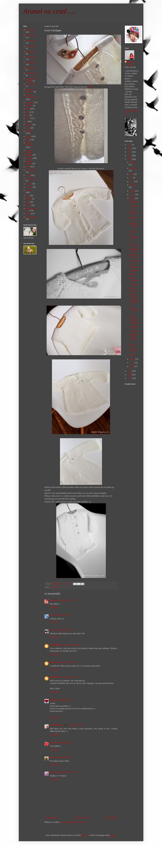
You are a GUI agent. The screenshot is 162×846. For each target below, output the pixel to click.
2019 (130, 145)
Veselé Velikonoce (134, 310)
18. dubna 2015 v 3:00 (64, 743)
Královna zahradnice (133, 225)
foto (27, 115)
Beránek (132, 355)
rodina (28, 175)
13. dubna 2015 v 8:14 (63, 630)
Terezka (29, 199)
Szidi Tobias (133, 270)
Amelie (53, 743)
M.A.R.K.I (54, 772)
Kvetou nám (133, 261)
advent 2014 (30, 35)
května (132, 195)
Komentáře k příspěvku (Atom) (72, 822)
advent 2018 (30, 46)
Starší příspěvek (111, 818)
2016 (130, 156)
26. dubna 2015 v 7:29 (67, 772)
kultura (28, 136)
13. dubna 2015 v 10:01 (72, 645)
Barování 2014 (31, 62)
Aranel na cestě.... (57, 725)
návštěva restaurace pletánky (29, 152)
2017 (130, 152)
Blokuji (132, 274)
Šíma (28, 196)
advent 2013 (30, 30)
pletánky (57, 587)
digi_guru (85, 835)
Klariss (53, 600)
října (132, 174)
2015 (130, 159)
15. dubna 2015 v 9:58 (75, 725)
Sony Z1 (29, 187)
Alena (52, 757)
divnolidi (29, 106)
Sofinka (29, 184)
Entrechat (132, 232)
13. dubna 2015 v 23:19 (69, 677)
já (26, 121)
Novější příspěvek (51, 818)
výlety (28, 214)
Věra (52, 630)
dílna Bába (30, 102)
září (131, 178)
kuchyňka (29, 131)
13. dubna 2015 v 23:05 (67, 662)
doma (28, 109)
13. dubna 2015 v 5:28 (64, 600)
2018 (130, 148)
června (132, 191)
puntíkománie (31, 170)
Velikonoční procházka (133, 302)
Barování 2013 (31, 57)
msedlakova (54, 677)
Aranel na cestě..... (49, 11)
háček (28, 118)
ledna (132, 366)
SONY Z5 (29, 190)
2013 (130, 375)
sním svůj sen (31, 178)
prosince (133, 162)
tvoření (28, 205)
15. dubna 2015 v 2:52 (65, 700)
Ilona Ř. (53, 700)
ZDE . (90, 87)
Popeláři (132, 345)
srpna (132, 181)
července (133, 185)
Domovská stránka (82, 818)
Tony (28, 202)
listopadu (133, 168)
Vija (51, 615)
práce (28, 167)
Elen (51, 587)
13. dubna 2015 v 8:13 (62, 615)
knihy (28, 128)
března (132, 359)
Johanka (29, 125)
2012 (130, 378)
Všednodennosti (56, 645)
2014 (130, 371)
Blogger (113, 835)
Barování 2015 (31, 68)
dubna (132, 198)
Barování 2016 (31, 73)
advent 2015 (30, 41)
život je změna (31, 217)
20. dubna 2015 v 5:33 (63, 757)
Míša (27, 140)
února (132, 363)
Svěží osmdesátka (133, 237)
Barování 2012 (31, 52)
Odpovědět (54, 607)
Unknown (54, 662)
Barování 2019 (31, 84)
